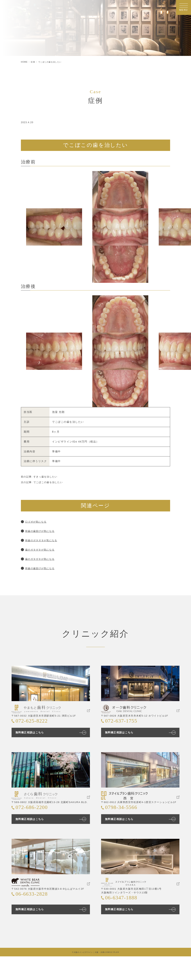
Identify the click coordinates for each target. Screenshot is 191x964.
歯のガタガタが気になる (42, 549)
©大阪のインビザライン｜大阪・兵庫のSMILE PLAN (95, 960)
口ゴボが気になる (37, 521)
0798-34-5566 (124, 812)
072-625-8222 (35, 723)
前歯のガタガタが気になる (43, 540)
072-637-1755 (124, 723)
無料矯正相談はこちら (32, 734)
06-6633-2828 (35, 901)
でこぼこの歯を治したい (54, 62)
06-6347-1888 (124, 905)
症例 (34, 62)
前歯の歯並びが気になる (42, 530)
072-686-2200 (35, 812)
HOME (25, 62)
